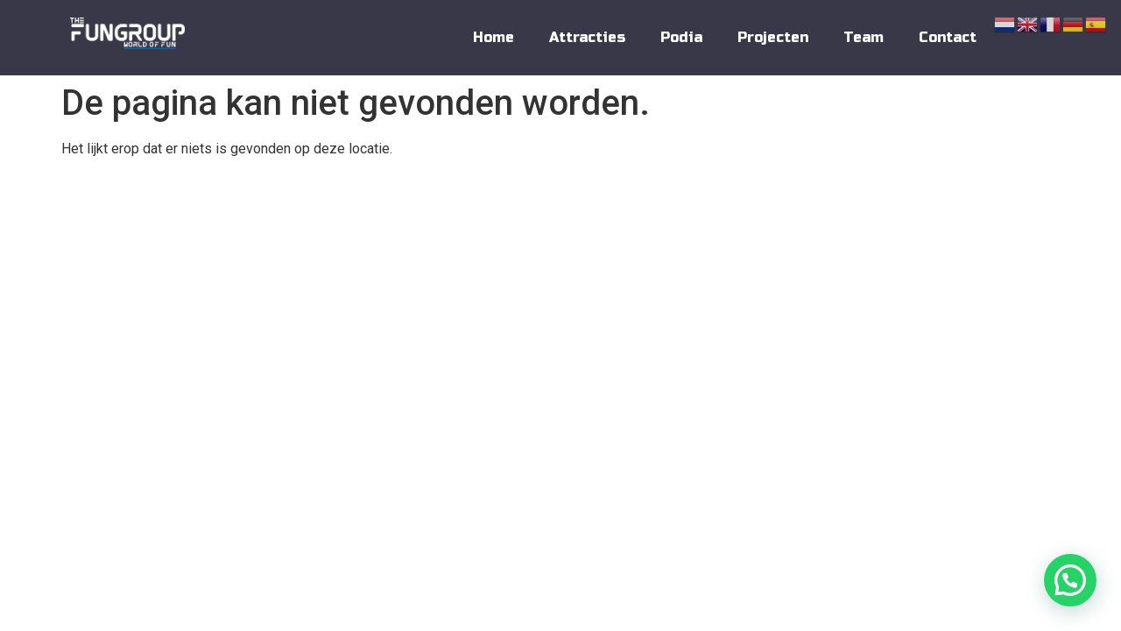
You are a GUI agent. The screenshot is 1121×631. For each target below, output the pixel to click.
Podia (681, 37)
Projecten (772, 37)
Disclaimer (1019, 200)
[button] (1070, 580)
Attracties (587, 37)
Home (493, 37)
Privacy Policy (929, 200)
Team (863, 37)
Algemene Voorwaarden (808, 200)
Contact (947, 37)
